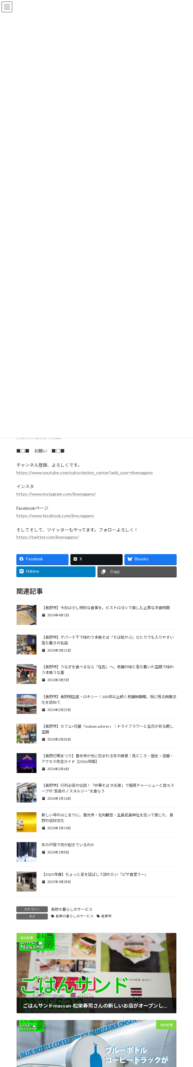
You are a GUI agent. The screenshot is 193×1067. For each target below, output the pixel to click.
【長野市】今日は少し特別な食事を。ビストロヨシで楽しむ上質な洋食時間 (105, 607)
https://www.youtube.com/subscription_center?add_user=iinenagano (84, 472)
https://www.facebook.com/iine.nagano (55, 515)
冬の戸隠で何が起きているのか (67, 844)
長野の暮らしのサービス (71, 909)
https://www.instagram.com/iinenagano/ (56, 494)
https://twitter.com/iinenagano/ (47, 537)
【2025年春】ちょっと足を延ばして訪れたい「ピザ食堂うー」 (94, 874)
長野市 (106, 916)
